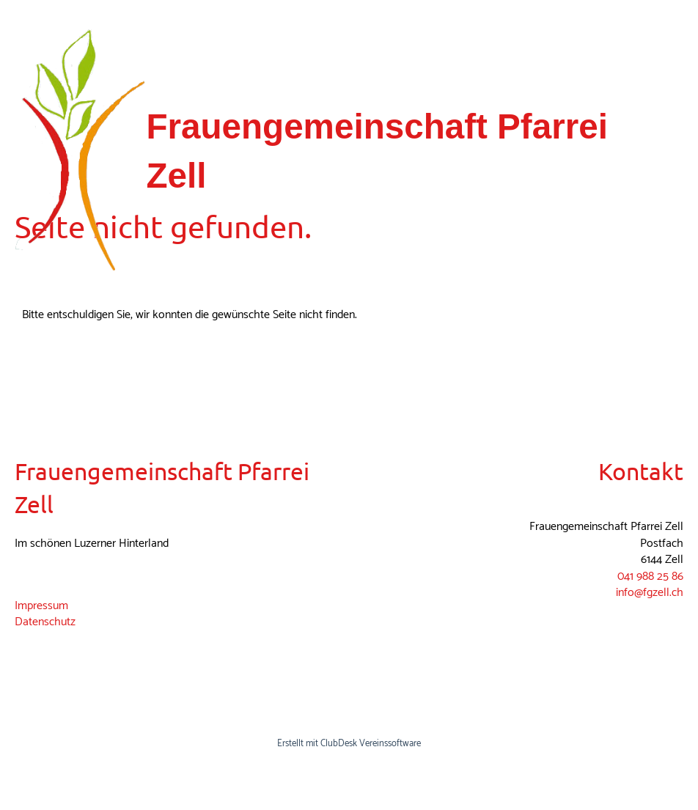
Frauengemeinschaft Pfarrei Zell (377, 151)
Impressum (41, 606)
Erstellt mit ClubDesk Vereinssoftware (349, 743)
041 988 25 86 (650, 576)
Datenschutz (45, 622)
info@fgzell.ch (649, 593)
